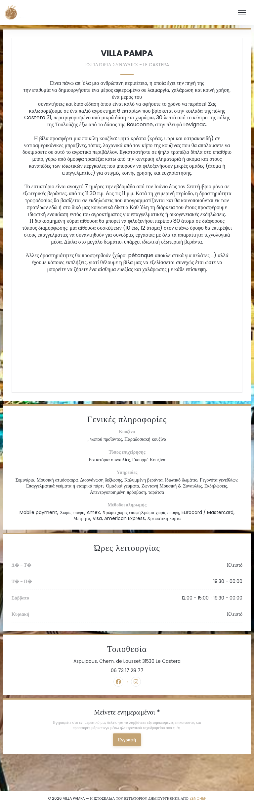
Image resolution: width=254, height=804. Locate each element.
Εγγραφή (127, 739)
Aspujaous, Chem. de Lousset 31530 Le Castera (154, 661)
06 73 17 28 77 (127, 670)
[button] (241, 12)
